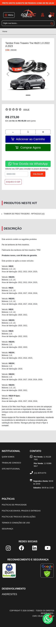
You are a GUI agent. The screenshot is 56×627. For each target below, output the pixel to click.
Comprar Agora (28, 147)
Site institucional (11, 469)
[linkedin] (34, 547)
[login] (42, 14)
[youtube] (48, 547)
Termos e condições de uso (16, 523)
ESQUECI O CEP (13, 182)
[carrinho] (52, 14)
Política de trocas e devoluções (18, 517)
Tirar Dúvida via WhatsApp (28, 163)
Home (4, 31)
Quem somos (8, 457)
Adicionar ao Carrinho (28, 139)
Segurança (7, 529)
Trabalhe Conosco (11, 463)
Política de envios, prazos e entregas (21, 511)
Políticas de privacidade (14, 505)
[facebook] (21, 547)
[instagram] (8, 548)
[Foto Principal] (28, 95)
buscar (52, 23)
